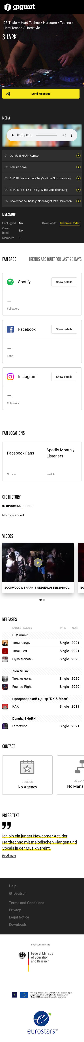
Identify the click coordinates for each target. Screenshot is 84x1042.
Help (12, 886)
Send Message (40, 93)
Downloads (18, 924)
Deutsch (19, 893)
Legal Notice (19, 917)
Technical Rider (70, 223)
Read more (9, 855)
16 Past (28, 506)
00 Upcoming (12, 506)
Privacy (15, 910)
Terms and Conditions (26, 903)
